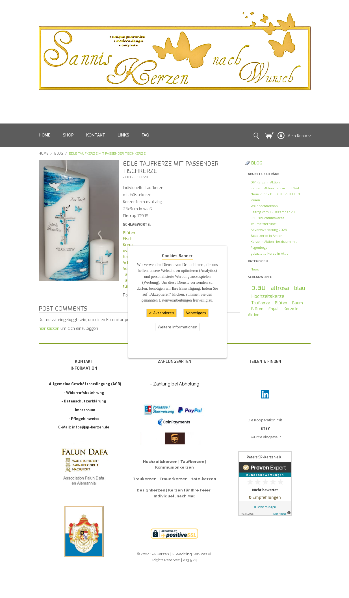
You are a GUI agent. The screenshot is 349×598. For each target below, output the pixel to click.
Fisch (128, 239)
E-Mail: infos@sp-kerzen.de (83, 427)
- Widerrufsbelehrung (84, 392)
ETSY (265, 428)
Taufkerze (260, 303)
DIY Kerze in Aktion (265, 182)
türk (127, 286)
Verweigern (196, 313)
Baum (297, 303)
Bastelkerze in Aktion (266, 236)
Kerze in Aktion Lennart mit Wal (275, 188)
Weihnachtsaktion (264, 206)
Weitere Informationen (177, 326)
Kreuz (128, 245)
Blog (58, 153)
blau (258, 287)
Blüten (129, 233)
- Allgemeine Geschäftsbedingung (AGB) (83, 384)
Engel (273, 309)
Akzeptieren (163, 313)
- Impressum (83, 410)
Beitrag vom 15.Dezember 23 (273, 212)
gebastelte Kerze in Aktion (271, 254)
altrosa (280, 288)
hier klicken (49, 328)
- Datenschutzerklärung (83, 401)
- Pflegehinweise (83, 418)
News (255, 269)
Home (43, 153)
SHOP (68, 135)
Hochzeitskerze (267, 296)
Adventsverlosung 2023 (269, 230)
